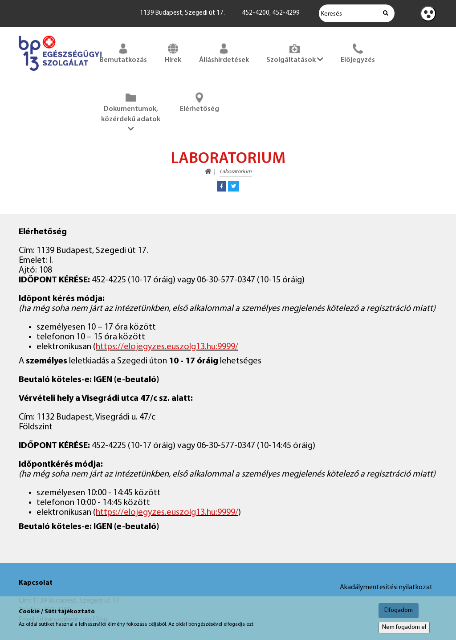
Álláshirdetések (224, 52)
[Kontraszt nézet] (428, 13)
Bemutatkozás (123, 52)
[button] (221, 186)
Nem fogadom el (404, 627)
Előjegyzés (358, 52)
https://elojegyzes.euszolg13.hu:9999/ (167, 346)
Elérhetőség (199, 101)
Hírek (173, 52)
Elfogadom (398, 610)
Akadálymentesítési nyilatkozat (386, 587)
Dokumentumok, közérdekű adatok (130, 111)
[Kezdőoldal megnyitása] (208, 172)
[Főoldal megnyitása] (60, 73)
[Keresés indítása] (386, 13)
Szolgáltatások (294, 52)
